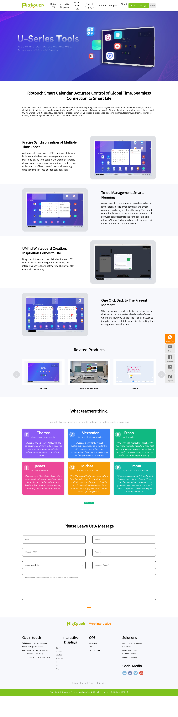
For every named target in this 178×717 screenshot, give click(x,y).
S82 (57, 687)
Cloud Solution (128, 668)
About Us (124, 6)
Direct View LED (77, 5)
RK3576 (58, 672)
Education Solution (129, 678)
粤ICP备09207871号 (119, 713)
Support (113, 5)
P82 (57, 690)
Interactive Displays (64, 6)
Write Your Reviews (89, 518)
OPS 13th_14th (94, 671)
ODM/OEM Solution (129, 671)
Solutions (101, 5)
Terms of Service (97, 704)
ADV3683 (59, 680)
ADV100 (59, 676)
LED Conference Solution (132, 664)
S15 (57, 683)
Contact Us (138, 5)
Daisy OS (53, 6)
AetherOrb (93, 664)
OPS (90, 668)
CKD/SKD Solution (129, 675)
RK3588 (58, 669)
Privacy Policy (79, 704)
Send (89, 626)
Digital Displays (89, 6)
